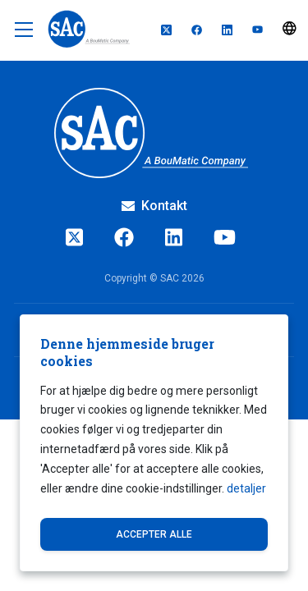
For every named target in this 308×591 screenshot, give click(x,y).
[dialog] (154, 443)
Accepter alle (154, 534)
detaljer (246, 488)
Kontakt (154, 205)
